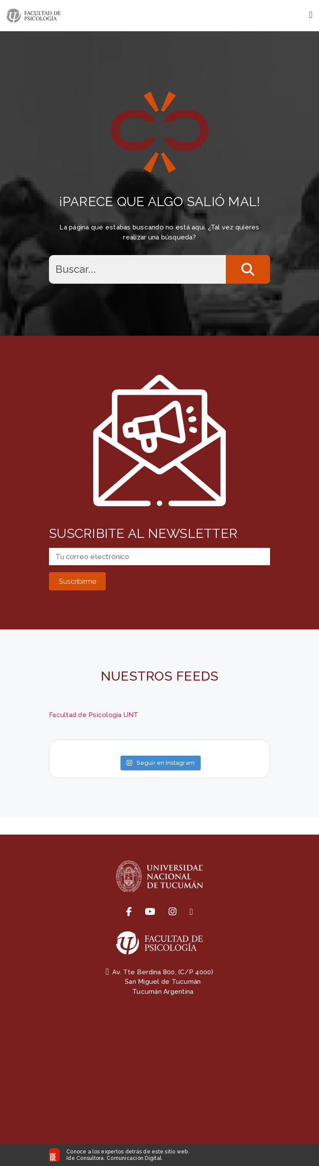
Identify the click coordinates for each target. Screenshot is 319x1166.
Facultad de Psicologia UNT (94, 715)
